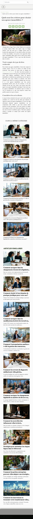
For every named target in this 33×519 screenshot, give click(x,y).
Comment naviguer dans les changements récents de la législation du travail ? (16, 270)
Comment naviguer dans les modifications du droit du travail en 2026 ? (15, 321)
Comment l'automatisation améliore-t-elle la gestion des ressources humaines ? (16, 346)
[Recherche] (16, 2)
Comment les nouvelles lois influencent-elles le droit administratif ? (12, 423)
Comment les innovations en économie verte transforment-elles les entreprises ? (15, 500)
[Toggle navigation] (3, 7)
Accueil (2, 12)
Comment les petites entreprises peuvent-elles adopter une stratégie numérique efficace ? (15, 474)
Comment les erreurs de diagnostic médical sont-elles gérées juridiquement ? (15, 372)
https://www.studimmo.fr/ (8, 72)
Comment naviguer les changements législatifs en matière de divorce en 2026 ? (16, 397)
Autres (7, 12)
